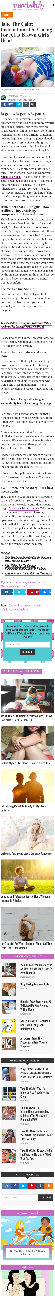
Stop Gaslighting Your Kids (34, 984)
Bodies (6, 15)
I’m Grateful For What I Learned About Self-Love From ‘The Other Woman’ (27, 945)
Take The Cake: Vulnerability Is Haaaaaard (28, 573)
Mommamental (27, 1213)
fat (10, 605)
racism (37, 605)
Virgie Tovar (13, 96)
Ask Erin (27, 1267)
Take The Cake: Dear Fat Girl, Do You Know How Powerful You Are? (28, 559)
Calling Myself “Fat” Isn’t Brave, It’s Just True (26, 763)
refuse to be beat (11, 177)
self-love (6, 609)
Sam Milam (23, 989)
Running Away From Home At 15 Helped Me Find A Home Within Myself (35, 1006)
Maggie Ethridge (25, 1014)
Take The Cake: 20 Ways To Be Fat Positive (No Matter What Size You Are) (36, 1154)
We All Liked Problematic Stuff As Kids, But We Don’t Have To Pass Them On (26, 718)
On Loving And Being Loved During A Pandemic (26, 853)
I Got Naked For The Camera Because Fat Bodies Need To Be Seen (25, 567)
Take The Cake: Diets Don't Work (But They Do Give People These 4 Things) (36, 1135)
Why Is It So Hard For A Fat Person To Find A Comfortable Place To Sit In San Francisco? (36, 1073)
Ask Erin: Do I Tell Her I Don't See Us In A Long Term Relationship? (35, 1025)
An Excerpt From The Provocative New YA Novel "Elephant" (33, 1042)
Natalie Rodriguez (26, 1051)
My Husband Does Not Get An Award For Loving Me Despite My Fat (26, 324)
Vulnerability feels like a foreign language (26, 403)
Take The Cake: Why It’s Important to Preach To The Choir (34, 1092)
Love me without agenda (24, 508)
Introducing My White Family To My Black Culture (23, 808)
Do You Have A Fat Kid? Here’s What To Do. (27, 1253)
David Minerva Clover (27, 977)
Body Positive (22, 605)
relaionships (20, 609)
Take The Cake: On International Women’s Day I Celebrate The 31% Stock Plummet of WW (35, 1114)
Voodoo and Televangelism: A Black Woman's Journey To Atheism (25, 898)
